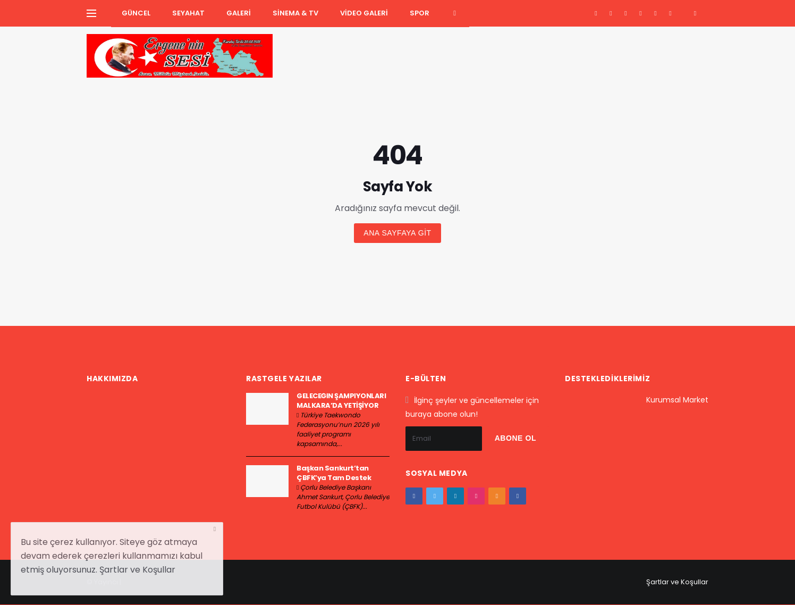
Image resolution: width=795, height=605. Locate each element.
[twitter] (610, 13)
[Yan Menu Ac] (91, 13)
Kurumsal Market (677, 399)
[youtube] (655, 13)
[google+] (625, 13)
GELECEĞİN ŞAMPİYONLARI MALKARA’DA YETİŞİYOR (341, 400)
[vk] (670, 13)
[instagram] (640, 13)
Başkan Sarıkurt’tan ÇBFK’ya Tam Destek (334, 473)
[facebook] (596, 13)
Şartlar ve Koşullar (677, 582)
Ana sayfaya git (397, 233)
